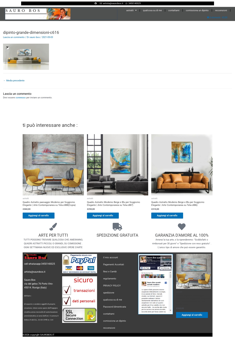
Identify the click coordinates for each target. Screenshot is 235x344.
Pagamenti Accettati (113, 264)
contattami (173, 10)
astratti (131, 10)
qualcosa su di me (152, 10)
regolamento (109, 278)
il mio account (110, 257)
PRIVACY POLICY (112, 285)
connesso (21, 97)
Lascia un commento (14, 37)
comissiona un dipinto (197, 10)
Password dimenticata (114, 307)
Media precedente (13, 80)
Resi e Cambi (110, 271)
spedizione (108, 292)
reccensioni (221, 10)
